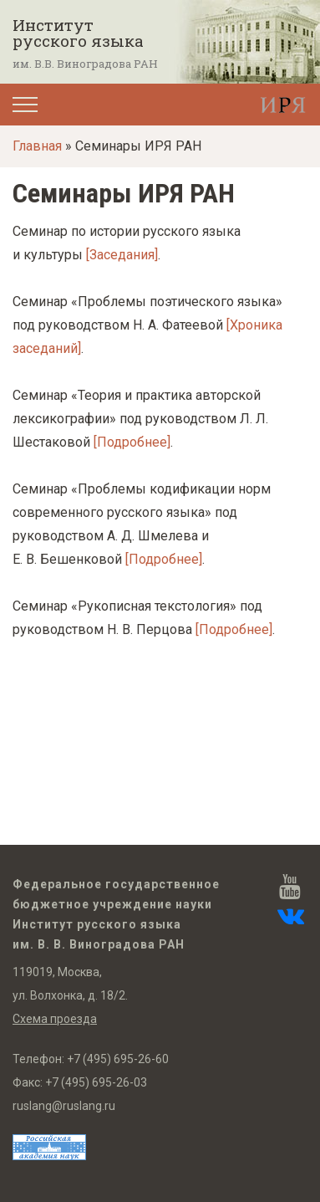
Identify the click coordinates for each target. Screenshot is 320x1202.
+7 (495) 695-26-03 (96, 1082)
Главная (37, 146)
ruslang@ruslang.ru (64, 1105)
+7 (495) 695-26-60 (118, 1059)
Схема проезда (55, 1019)
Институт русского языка (78, 33)
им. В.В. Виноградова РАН (85, 63)
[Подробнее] (132, 442)
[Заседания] (122, 255)
